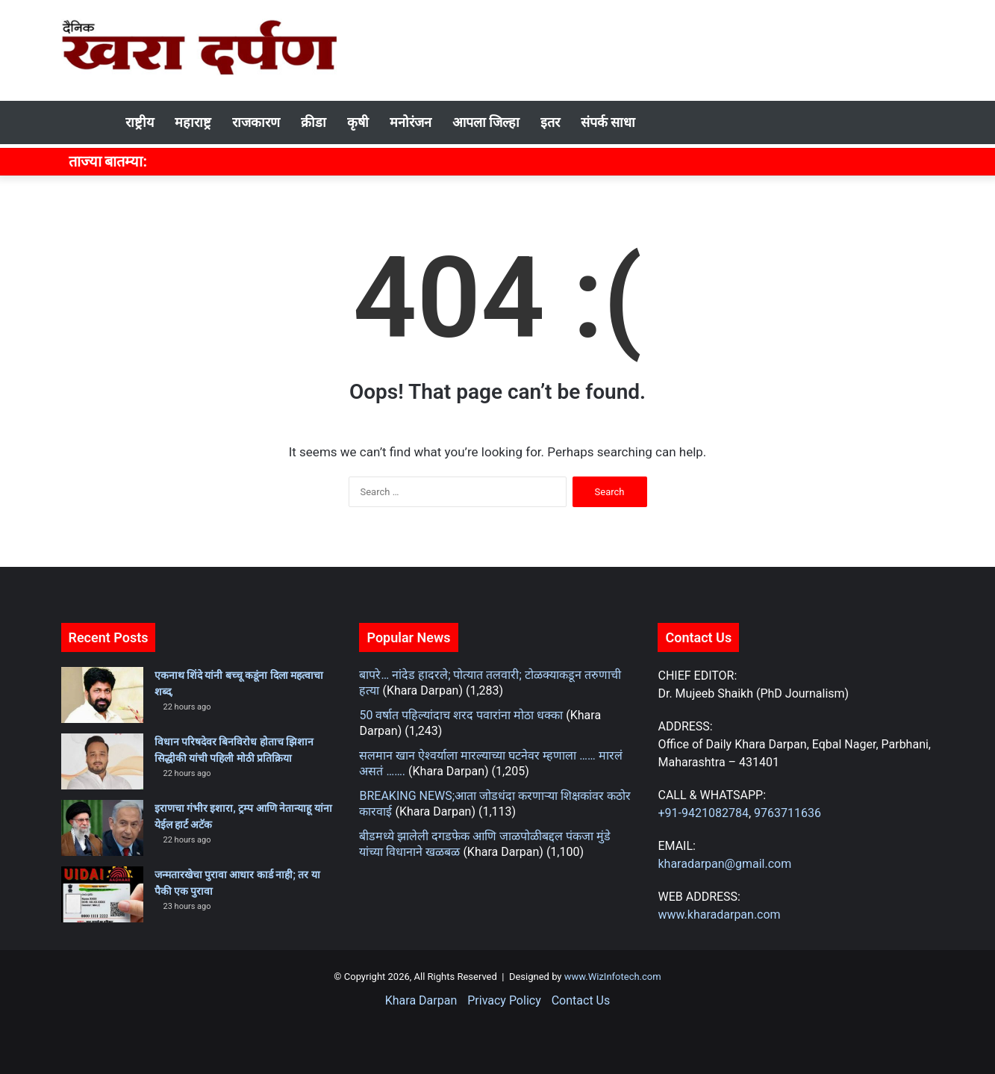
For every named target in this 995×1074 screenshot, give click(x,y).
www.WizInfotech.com (611, 976)
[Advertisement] (647, 48)
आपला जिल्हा (486, 122)
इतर (550, 122)
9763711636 (787, 813)
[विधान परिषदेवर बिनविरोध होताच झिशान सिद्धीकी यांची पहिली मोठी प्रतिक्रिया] (102, 761)
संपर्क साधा (608, 122)
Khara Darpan (421, 1000)
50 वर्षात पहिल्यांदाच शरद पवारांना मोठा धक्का (461, 715)
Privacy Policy (504, 1000)
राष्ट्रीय (139, 122)
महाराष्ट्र (193, 122)
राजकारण (256, 122)
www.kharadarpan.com (719, 914)
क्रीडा (313, 122)
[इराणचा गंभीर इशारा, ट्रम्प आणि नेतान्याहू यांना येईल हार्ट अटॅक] (102, 828)
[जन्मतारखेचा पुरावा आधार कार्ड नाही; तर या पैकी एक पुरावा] (102, 894)
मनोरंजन (410, 122)
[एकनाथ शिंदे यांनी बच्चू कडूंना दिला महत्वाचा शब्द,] (102, 695)
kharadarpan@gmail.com (724, 864)
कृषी (358, 122)
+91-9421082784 (703, 813)
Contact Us (581, 1000)
